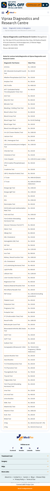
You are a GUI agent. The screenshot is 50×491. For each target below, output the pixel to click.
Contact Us (17, 477)
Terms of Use (30, 479)
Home (5, 28)
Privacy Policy (19, 479)
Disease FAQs (40, 477)
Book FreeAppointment (25, 488)
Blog (32, 477)
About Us (8, 477)
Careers (25, 477)
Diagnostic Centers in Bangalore (20, 28)
